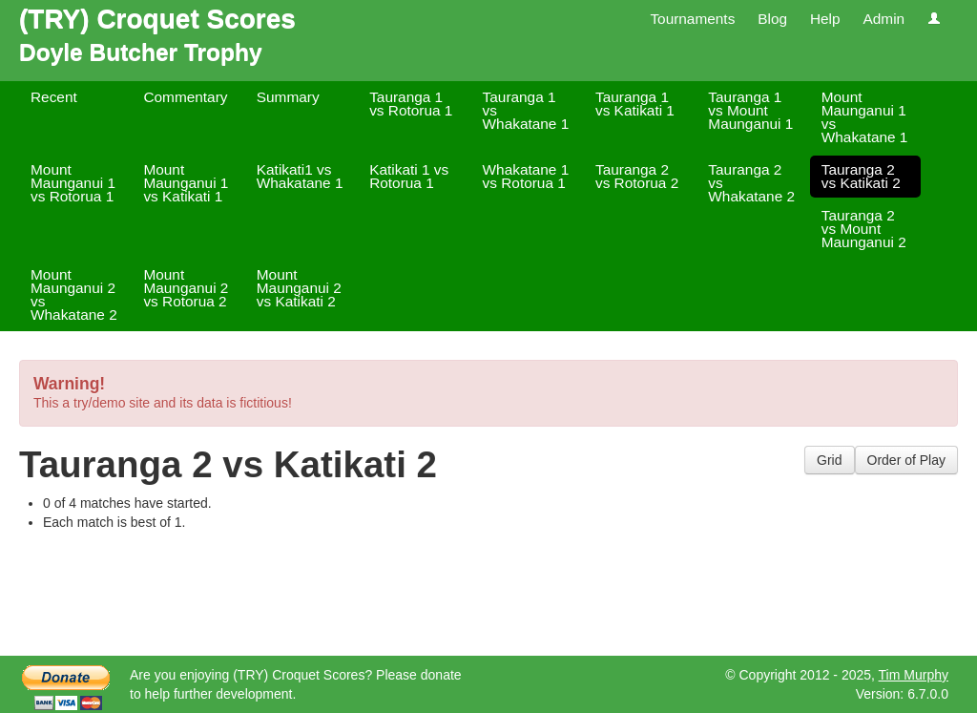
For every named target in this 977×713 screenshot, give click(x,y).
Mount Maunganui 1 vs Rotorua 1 (73, 182)
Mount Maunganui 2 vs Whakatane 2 (74, 294)
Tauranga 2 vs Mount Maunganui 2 (863, 228)
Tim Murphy (913, 674)
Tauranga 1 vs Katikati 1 (635, 103)
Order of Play (906, 460)
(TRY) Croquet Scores (157, 18)
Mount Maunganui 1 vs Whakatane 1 (864, 117)
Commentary (185, 97)
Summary (288, 97)
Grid (829, 460)
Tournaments (692, 18)
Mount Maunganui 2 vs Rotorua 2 (185, 287)
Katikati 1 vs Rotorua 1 (408, 176)
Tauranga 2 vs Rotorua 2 (636, 176)
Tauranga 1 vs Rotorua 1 (410, 103)
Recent (54, 97)
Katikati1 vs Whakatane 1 (300, 176)
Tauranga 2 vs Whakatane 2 (751, 182)
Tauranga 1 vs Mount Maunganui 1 (750, 110)
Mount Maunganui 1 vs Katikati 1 (185, 182)
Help (825, 18)
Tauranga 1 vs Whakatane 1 (526, 110)
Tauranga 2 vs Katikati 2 (861, 176)
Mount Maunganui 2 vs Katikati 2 (299, 287)
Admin (883, 18)
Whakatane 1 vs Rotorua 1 (526, 176)
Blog (772, 18)
